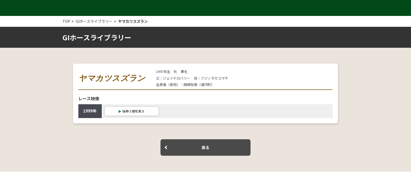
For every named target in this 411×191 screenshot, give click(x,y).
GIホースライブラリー (94, 21)
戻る (205, 147)
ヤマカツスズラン (133, 21)
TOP (66, 21)
